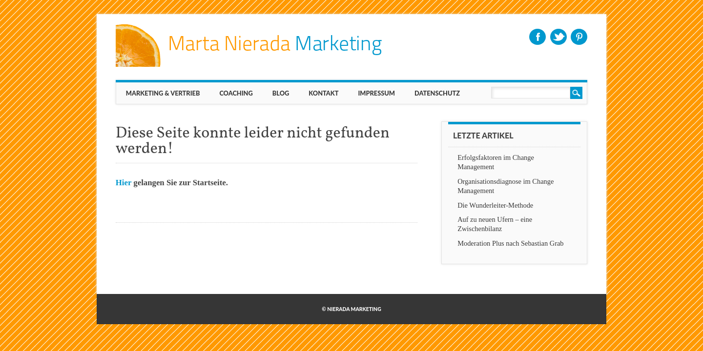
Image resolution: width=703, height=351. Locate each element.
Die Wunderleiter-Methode (495, 205)
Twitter (558, 37)
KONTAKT (323, 93)
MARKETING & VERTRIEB (163, 93)
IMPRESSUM (376, 93)
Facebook (537, 37)
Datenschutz (437, 93)
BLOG (280, 93)
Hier (123, 182)
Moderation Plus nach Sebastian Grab (510, 243)
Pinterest (579, 37)
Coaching (235, 93)
